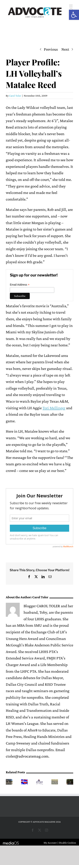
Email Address (20, 285)
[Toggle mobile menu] (71, 6)
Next (65, 49)
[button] (74, 15)
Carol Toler (15, 95)
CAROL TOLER (48, 606)
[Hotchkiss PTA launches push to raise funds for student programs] (54, 781)
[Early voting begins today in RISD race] (24, 781)
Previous (51, 49)
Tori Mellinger (53, 408)
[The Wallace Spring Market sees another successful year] (39, 781)
